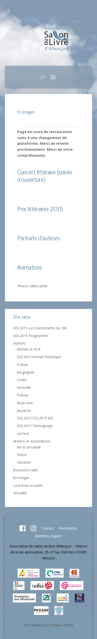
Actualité (20, 493)
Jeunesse (24, 410)
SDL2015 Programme (30, 335)
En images (21, 477)
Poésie (22, 364)
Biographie (25, 372)
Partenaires (68, 528)
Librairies (24, 462)
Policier (22, 395)
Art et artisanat (29, 447)
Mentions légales (48, 536)
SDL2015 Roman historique (39, 356)
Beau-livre (25, 402)
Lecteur (23, 433)
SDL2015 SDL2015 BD (35, 418)
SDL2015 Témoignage (35, 425)
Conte (21, 379)
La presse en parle (28, 485)
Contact (47, 528)
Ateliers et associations (31, 441)
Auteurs (19, 343)
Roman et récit (29, 349)
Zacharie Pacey (60, 625)
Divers (22, 454)
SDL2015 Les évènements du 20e (40, 328)
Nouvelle (24, 387)
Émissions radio (25, 470)
